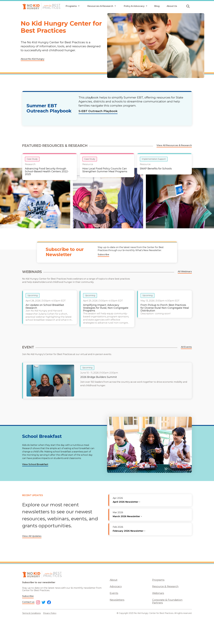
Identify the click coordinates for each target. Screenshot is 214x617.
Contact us (28, 602)
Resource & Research (165, 586)
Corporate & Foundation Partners (167, 601)
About (113, 579)
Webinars (158, 593)
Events (114, 593)
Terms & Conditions (31, 613)
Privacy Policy (49, 613)
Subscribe (28, 596)
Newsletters (117, 599)
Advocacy (116, 586)
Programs (158, 579)
